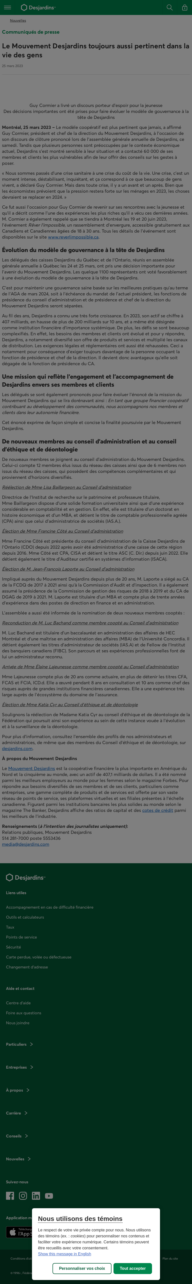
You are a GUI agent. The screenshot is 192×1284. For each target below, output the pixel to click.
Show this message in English (64, 1254)
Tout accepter (133, 1268)
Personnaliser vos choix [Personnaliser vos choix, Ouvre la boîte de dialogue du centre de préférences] (82, 1268)
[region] (96, 1244)
